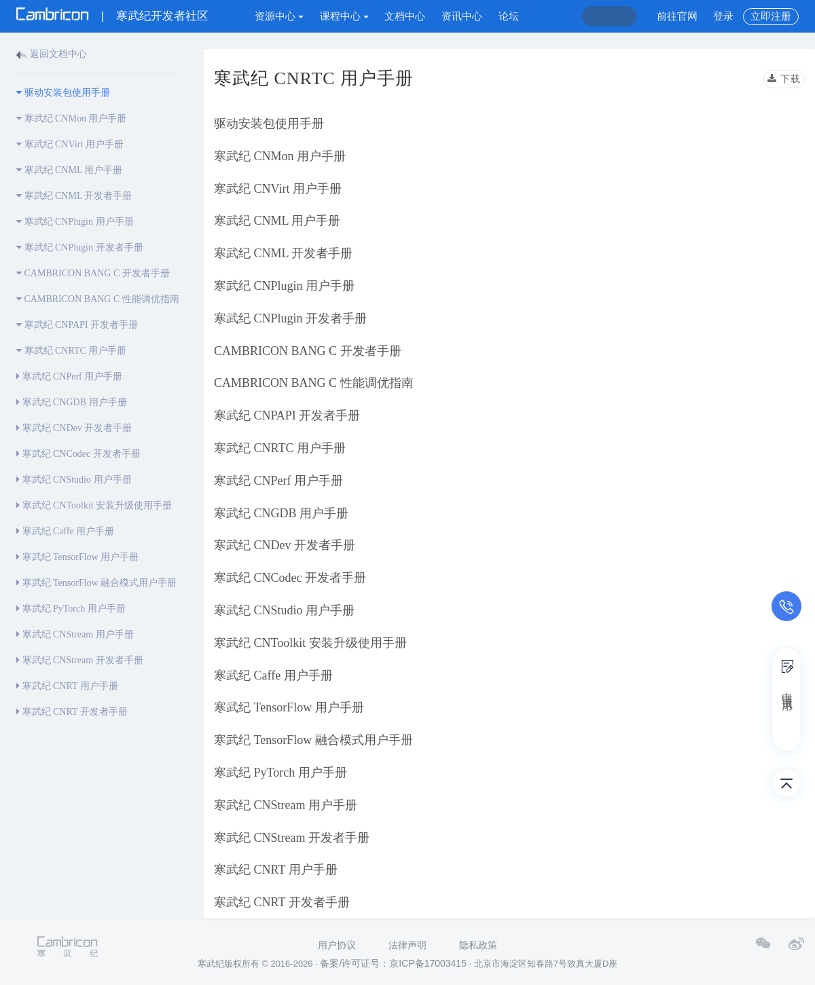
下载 (784, 79)
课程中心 (344, 16)
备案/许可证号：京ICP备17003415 (393, 963)
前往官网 (677, 16)
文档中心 (404, 16)
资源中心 (279, 16)
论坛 (509, 16)
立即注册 (770, 16)
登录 (723, 16)
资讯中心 (461, 16)
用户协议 (337, 945)
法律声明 (407, 945)
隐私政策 (478, 945)
